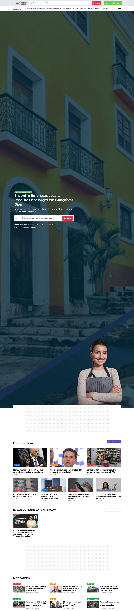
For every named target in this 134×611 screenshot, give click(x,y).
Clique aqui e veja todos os (26, 227)
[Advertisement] (67, 419)
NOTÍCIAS (49, 9)
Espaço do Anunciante (113, 510)
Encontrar (67, 218)
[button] (13, 3)
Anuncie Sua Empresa (113, 3)
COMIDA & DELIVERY (59, 9)
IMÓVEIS (68, 9)
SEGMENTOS (41, 9)
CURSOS (97, 9)
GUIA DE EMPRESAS (30, 9)
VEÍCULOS (75, 9)
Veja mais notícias (114, 442)
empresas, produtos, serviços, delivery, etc (33, 224)
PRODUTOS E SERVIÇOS (86, 9)
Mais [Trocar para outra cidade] (105, 9)
